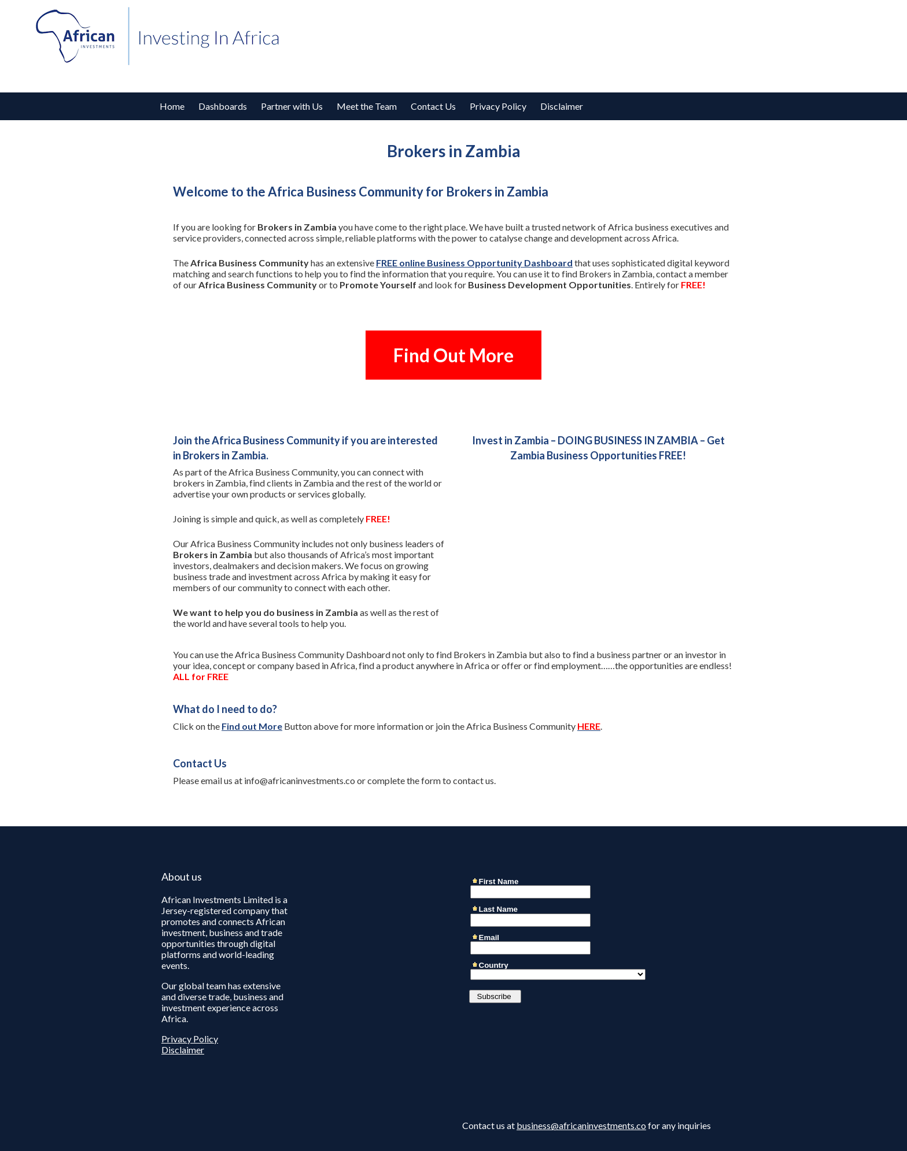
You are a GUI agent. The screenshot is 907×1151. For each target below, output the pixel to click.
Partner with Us (292, 106)
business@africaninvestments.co (581, 1125)
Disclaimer (561, 106)
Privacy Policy (498, 106)
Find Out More (453, 355)
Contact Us (433, 106)
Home (172, 106)
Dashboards (222, 106)
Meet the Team (367, 106)
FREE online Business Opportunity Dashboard (474, 262)
